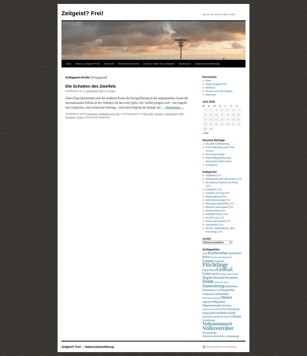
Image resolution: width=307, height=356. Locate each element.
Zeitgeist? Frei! (82, 13)
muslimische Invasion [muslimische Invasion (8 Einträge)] (211, 309)
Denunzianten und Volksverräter (221, 179)
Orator (112, 91)
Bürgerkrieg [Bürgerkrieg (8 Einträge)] (227, 257)
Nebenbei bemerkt (128, 63)
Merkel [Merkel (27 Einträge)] (226, 297)
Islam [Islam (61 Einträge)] (207, 281)
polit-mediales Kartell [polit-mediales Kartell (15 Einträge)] (223, 312)
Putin (180, 114)
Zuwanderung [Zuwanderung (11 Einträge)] (209, 332)
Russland (70, 117)
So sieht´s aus (212, 217)
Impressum (184, 63)
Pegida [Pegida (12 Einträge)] (205, 312)
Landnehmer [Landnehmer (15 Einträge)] (221, 293)
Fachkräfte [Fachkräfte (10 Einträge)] (219, 261)
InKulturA (109, 63)
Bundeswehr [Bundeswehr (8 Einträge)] (216, 257)
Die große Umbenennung (217, 143)
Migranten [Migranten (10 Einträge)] (207, 301)
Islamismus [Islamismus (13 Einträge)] (231, 286)
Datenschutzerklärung (207, 63)
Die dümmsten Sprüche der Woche (222, 182)
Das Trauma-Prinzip (215, 154)
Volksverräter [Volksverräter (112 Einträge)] (217, 328)
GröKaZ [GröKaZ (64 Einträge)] (224, 269)
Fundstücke (92, 114)
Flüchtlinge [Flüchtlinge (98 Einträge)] (215, 265)
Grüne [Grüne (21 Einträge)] (206, 273)
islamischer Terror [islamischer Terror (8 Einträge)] (221, 282)
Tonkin (79, 117)
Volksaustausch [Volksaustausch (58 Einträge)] (217, 323)
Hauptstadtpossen (214, 196)
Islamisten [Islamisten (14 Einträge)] (208, 289)
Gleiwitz (159, 114)
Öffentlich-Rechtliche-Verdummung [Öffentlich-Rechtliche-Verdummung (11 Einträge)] (220, 336)
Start (68, 63)
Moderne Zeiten (213, 210)
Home (208, 80)
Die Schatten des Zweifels (90, 86)
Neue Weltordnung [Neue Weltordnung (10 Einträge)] (230, 309)
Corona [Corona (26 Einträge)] (207, 261)
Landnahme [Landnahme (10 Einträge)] (208, 294)
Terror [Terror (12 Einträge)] (227, 316)
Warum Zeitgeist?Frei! (87, 63)
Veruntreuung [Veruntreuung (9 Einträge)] (208, 320)
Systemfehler (212, 224)
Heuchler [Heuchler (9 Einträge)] (215, 274)
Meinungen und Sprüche (217, 203)
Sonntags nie (212, 164)
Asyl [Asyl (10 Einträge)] (204, 253)
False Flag (148, 114)
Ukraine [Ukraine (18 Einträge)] (236, 316)
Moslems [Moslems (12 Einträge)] (227, 305)
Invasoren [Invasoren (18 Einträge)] (231, 277)
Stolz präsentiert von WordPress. (221, 346)
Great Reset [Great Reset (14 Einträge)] (209, 270)
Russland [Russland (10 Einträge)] (206, 316)
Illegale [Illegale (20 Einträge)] (207, 277)
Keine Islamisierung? (216, 200)
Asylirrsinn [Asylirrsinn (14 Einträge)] (234, 253)
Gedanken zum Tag (109, 114)
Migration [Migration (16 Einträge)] (219, 301)
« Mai (205, 133)
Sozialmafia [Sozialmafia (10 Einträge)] (217, 316)
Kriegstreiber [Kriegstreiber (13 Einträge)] (227, 289)
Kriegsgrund (170, 114)
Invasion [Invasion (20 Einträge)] (218, 277)
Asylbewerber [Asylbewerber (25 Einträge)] (218, 253)
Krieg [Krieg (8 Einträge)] (217, 290)
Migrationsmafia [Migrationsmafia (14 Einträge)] (211, 305)
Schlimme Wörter (214, 214)
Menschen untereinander (217, 207)
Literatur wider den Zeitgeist (158, 63)
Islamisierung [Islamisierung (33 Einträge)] (213, 286)
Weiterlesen (174, 107)
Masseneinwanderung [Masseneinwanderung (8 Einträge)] (211, 298)
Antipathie (211, 175)
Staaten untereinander (216, 221)
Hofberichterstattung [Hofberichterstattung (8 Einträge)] (228, 274)
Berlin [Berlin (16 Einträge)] (206, 256)
